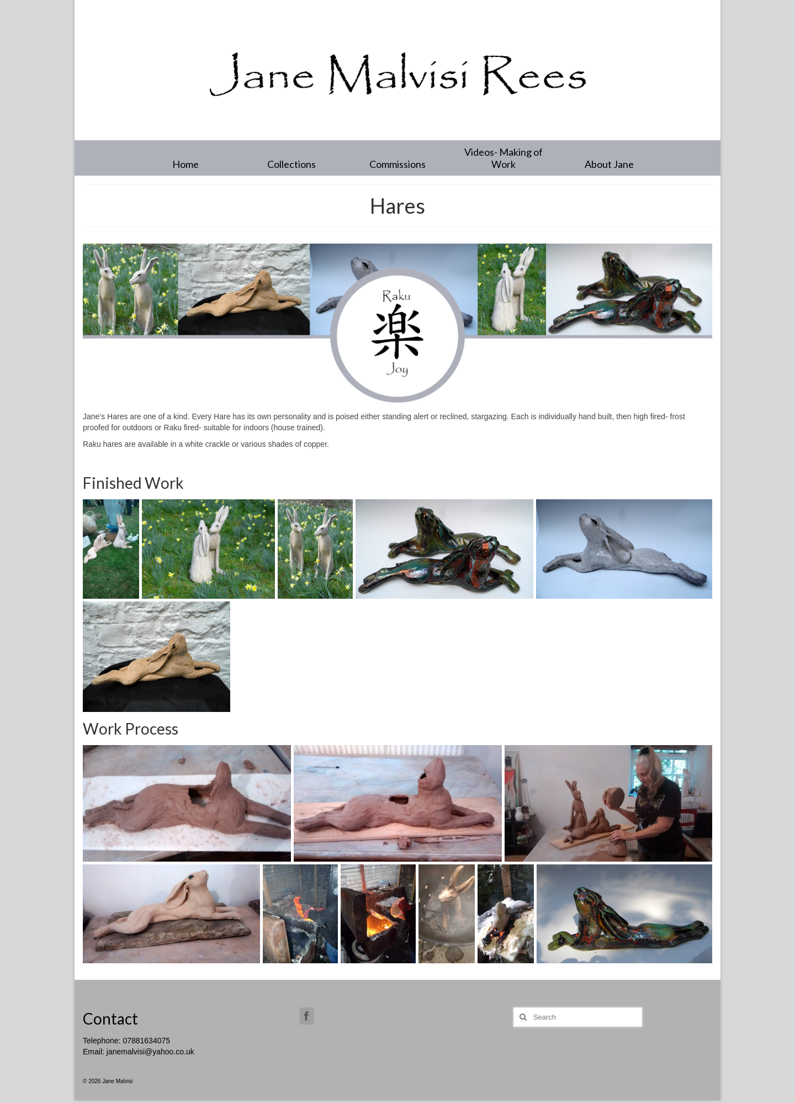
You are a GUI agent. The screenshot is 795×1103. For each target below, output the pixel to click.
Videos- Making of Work (503, 158)
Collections (291, 164)
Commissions (397, 164)
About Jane (609, 164)
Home (185, 164)
